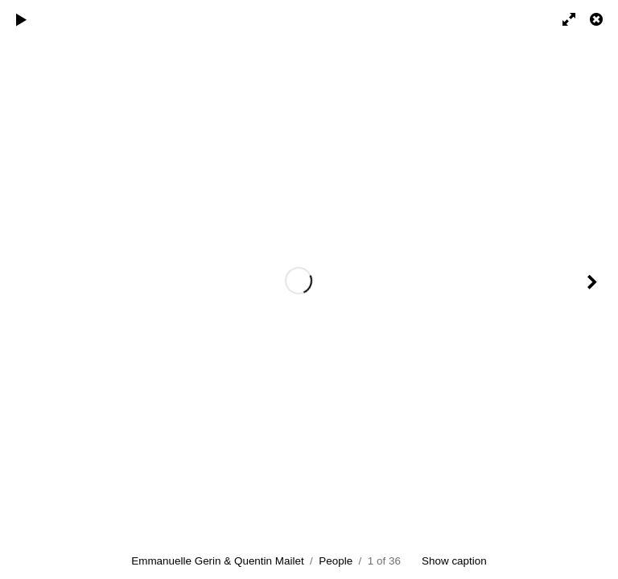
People (335, 561)
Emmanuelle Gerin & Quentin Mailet (217, 561)
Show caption (454, 561)
